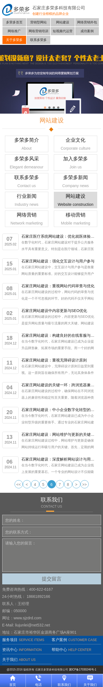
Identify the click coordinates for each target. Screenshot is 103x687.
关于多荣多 (14, 40)
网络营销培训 (38, 31)
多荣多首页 (14, 22)
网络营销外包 (87, 22)
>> (84, 484)
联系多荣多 (38, 40)
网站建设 (62, 22)
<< (18, 484)
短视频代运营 (63, 31)
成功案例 (87, 31)
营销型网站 (38, 22)
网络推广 (14, 31)
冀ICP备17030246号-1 (82, 669)
